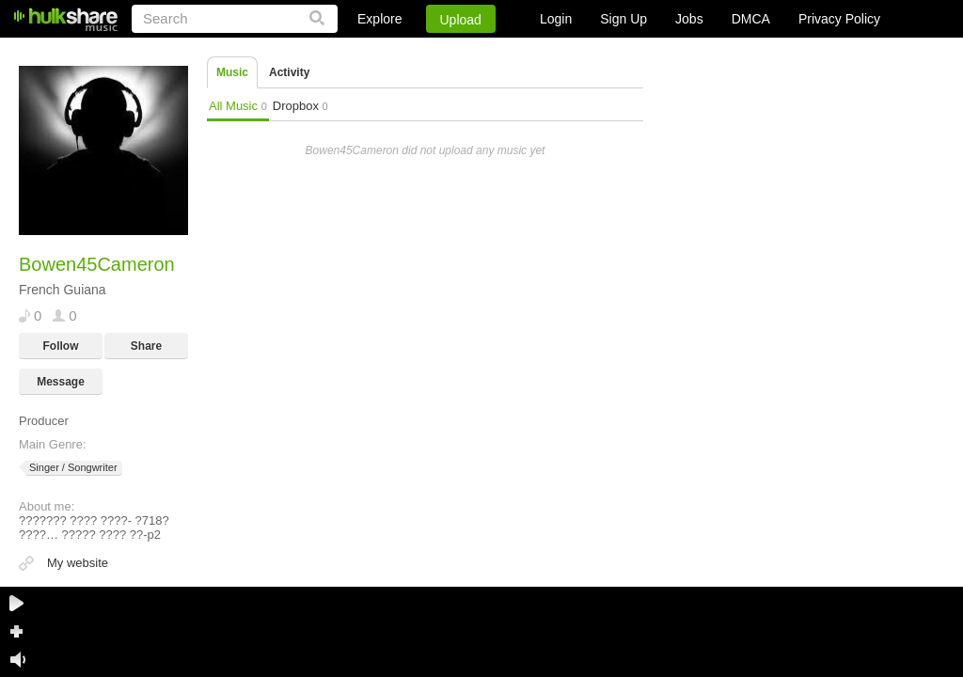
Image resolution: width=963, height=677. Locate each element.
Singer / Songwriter (72, 468)
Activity (289, 72)
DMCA (751, 18)
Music (232, 72)
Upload (461, 19)
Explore (379, 18)
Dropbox (300, 106)
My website (77, 563)
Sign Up (623, 18)
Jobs (689, 18)
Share (146, 346)
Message (61, 381)
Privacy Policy (839, 18)
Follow (61, 346)
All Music (238, 106)
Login (556, 18)
